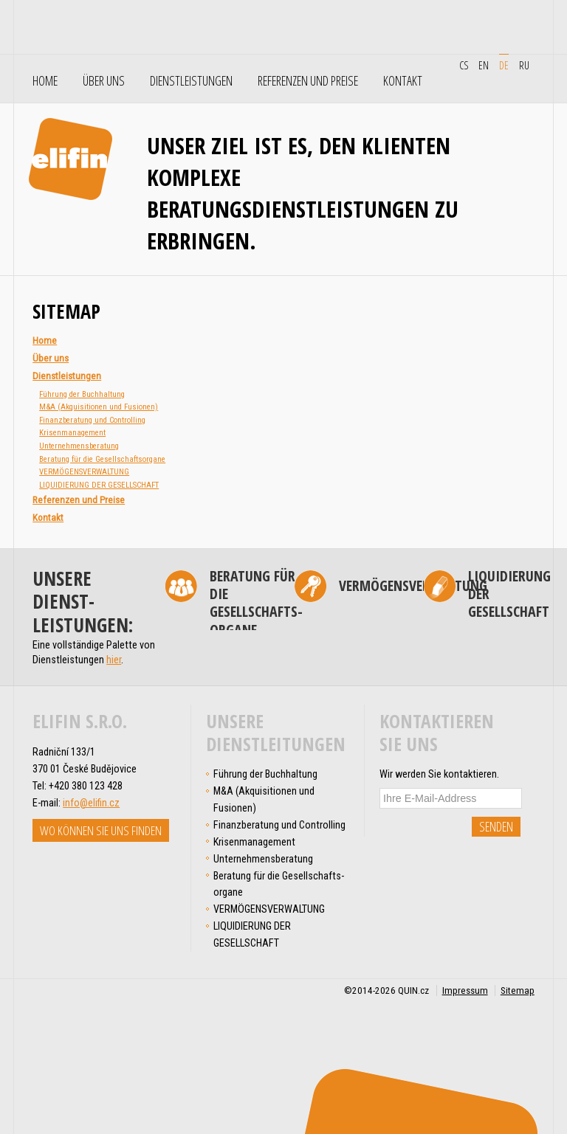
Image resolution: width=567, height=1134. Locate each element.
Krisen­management (72, 433)
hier (113, 659)
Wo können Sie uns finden (101, 830)
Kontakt (402, 81)
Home (45, 81)
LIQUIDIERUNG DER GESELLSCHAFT (99, 485)
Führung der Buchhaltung (82, 394)
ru (524, 65)
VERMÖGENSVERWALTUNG (84, 472)
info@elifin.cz (91, 803)
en (483, 65)
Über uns (104, 81)
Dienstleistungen (191, 81)
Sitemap (518, 990)
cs (463, 65)
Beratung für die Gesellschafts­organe (102, 459)
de (504, 65)
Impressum (465, 990)
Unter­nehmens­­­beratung (79, 446)
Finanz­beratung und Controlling (92, 420)
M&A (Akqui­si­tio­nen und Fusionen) (98, 407)
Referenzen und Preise (308, 81)
